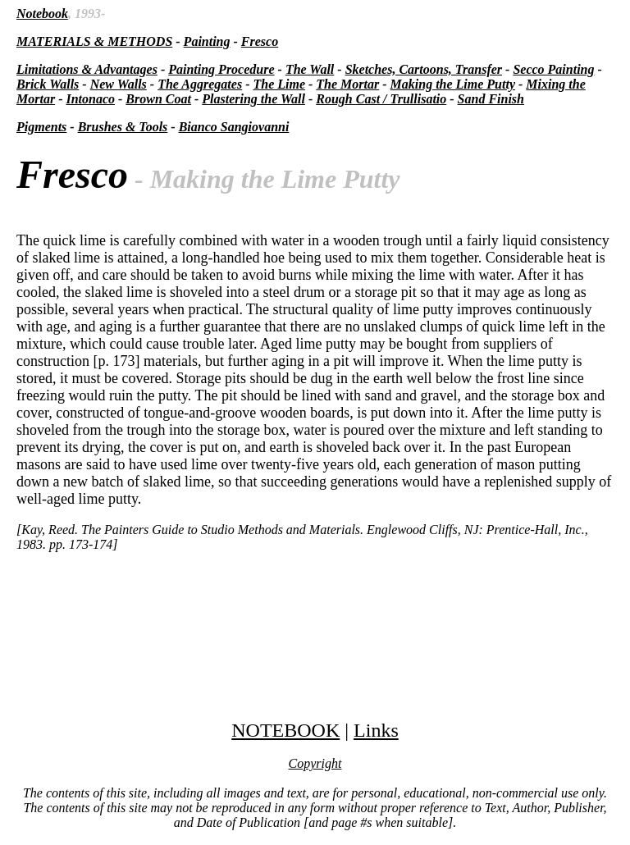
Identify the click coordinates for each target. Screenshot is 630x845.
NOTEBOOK (285, 730)
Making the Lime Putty (452, 84)
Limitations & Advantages (87, 69)
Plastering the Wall (253, 99)
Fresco (259, 41)
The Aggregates (200, 84)
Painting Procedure (221, 69)
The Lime (279, 84)
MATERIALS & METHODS (94, 41)
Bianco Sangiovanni (234, 127)
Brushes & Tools (123, 127)
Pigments (41, 127)
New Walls (118, 84)
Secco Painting (553, 69)
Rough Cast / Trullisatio (381, 99)
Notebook (42, 14)
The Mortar (347, 84)
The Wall (309, 69)
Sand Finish (491, 99)
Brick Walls (47, 84)
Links (376, 730)
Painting (207, 41)
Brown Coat (158, 99)
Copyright (315, 763)
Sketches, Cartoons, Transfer (423, 69)
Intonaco (90, 99)
